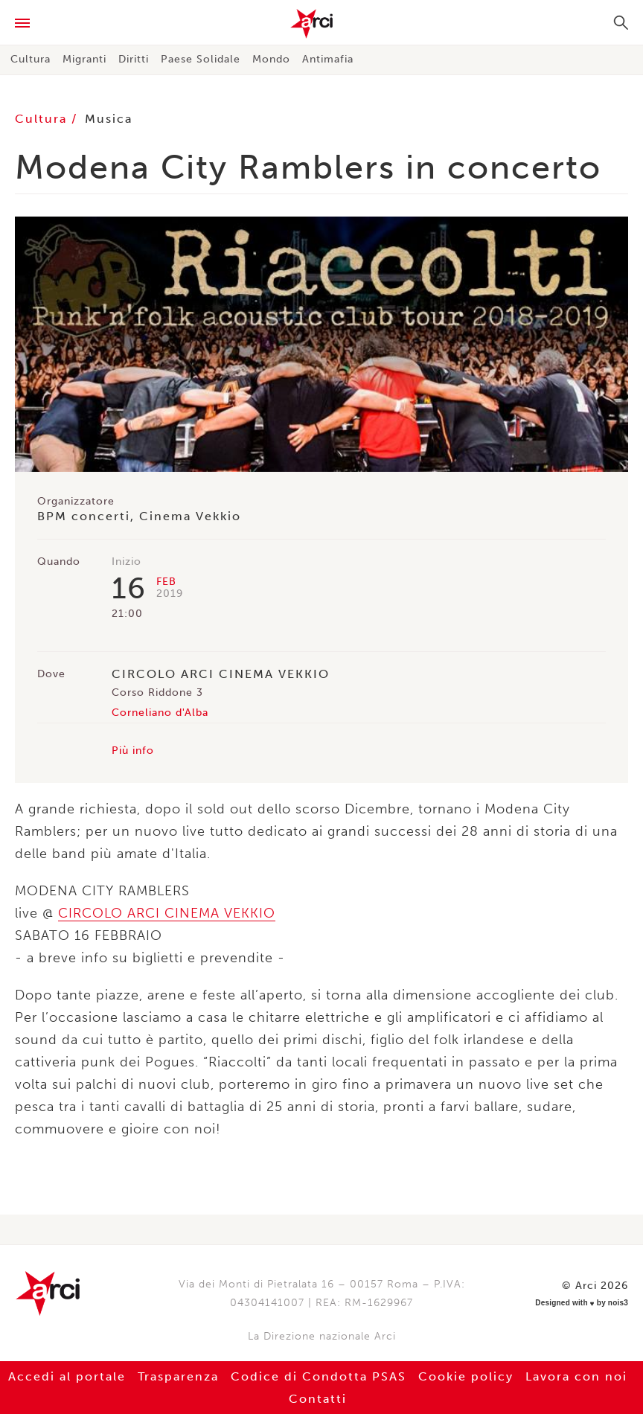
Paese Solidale (200, 59)
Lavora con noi (576, 1376)
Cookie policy (466, 1376)
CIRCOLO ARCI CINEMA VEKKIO (166, 913)
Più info (133, 750)
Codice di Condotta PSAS (318, 1376)
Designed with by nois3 (581, 1303)
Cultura (30, 59)
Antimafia (328, 59)
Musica (108, 119)
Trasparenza (178, 1376)
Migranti (84, 59)
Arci (321, 24)
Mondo (271, 59)
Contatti (318, 1399)
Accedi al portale (67, 1376)
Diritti (133, 59)
